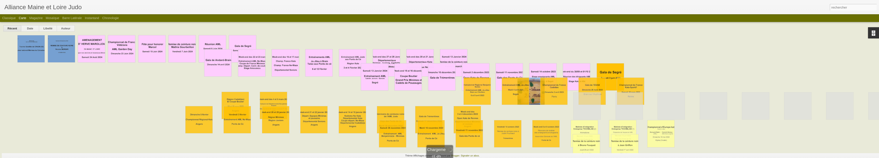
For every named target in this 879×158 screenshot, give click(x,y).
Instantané (92, 18)
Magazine (36, 18)
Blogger (455, 155)
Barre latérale (72, 18)
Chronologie (110, 18)
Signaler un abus (470, 155)
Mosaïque (52, 18)
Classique (9, 18)
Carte (22, 18)
